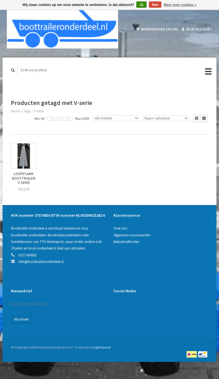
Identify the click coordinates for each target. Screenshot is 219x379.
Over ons (120, 228)
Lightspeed (101, 347)
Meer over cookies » (180, 5)
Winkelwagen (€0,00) (157, 29)
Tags (27, 111)
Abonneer (21, 319)
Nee (155, 5)
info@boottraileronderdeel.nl (41, 261)
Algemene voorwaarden (131, 235)
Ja (141, 5)
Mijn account (197, 29)
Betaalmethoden (126, 241)
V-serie (39, 111)
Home (15, 111)
